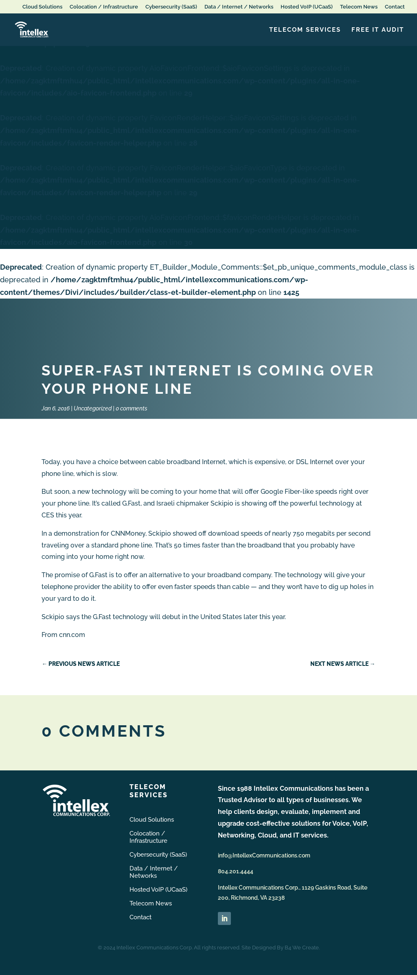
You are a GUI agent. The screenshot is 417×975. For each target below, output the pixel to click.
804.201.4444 (235, 871)
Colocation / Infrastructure (104, 7)
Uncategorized (93, 408)
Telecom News (358, 7)
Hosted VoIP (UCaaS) (307, 7)
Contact (395, 7)
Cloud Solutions (42, 7)
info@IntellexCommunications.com (264, 855)
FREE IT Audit (377, 30)
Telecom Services (305, 30)
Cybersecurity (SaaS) (171, 7)
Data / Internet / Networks (238, 7)
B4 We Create (302, 947)
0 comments (131, 408)
